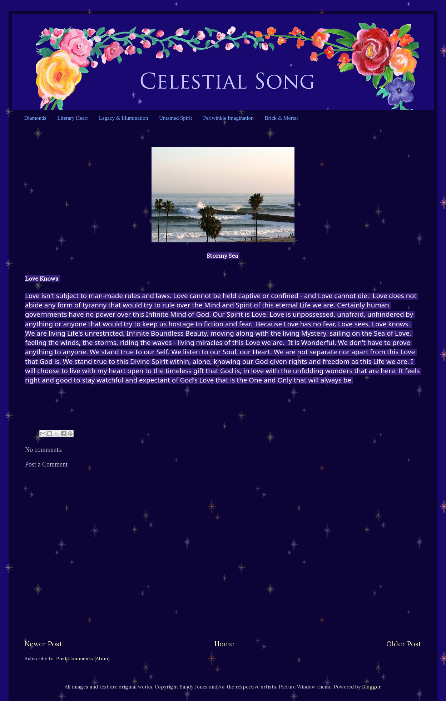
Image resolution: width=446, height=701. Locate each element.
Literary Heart (72, 118)
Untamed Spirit (175, 118)
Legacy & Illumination (123, 118)
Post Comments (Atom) (83, 658)
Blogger (371, 686)
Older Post (403, 644)
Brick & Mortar (281, 118)
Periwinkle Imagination (228, 118)
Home (224, 644)
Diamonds (35, 118)
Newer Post (43, 644)
